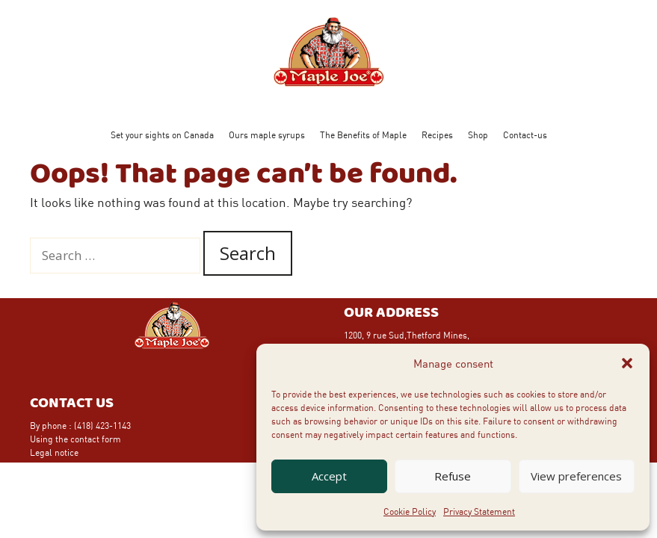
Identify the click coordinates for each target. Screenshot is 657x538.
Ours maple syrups (267, 134)
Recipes (437, 134)
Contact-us (525, 134)
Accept (329, 476)
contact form (95, 438)
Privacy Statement (479, 511)
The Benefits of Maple (363, 134)
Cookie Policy (409, 511)
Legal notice (54, 452)
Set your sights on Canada (162, 134)
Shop (478, 134)
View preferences (576, 476)
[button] (627, 363)
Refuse (452, 476)
